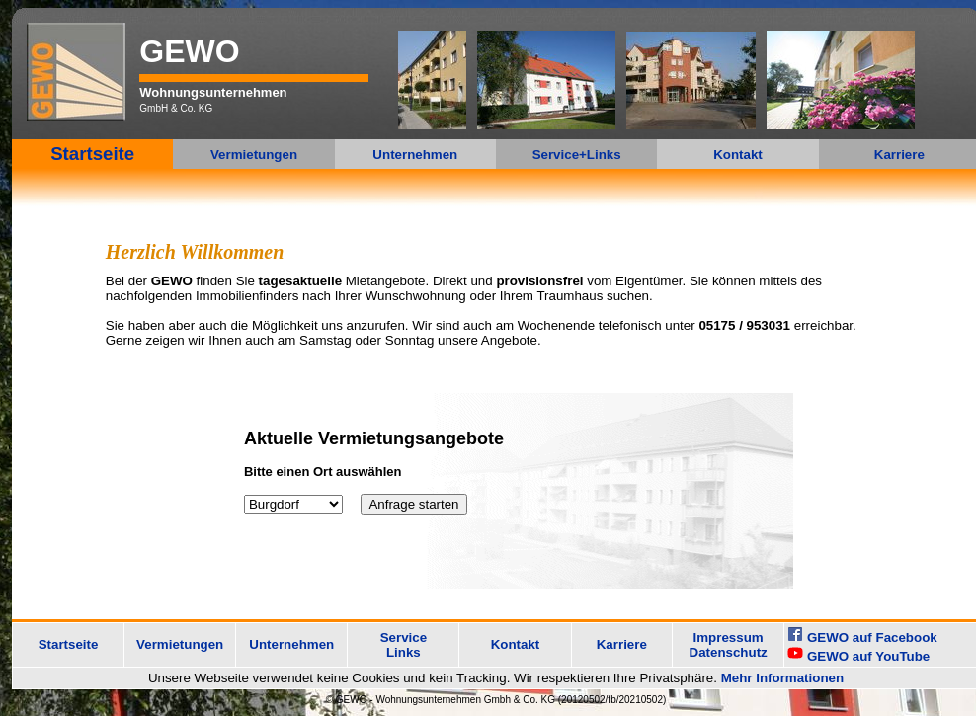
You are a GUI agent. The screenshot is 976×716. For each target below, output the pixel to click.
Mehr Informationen (782, 678)
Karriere (899, 154)
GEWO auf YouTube (868, 656)
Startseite (92, 153)
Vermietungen (253, 154)
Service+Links (576, 154)
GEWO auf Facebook (872, 637)
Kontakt (738, 154)
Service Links (403, 645)
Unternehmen (414, 154)
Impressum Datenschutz (729, 645)
